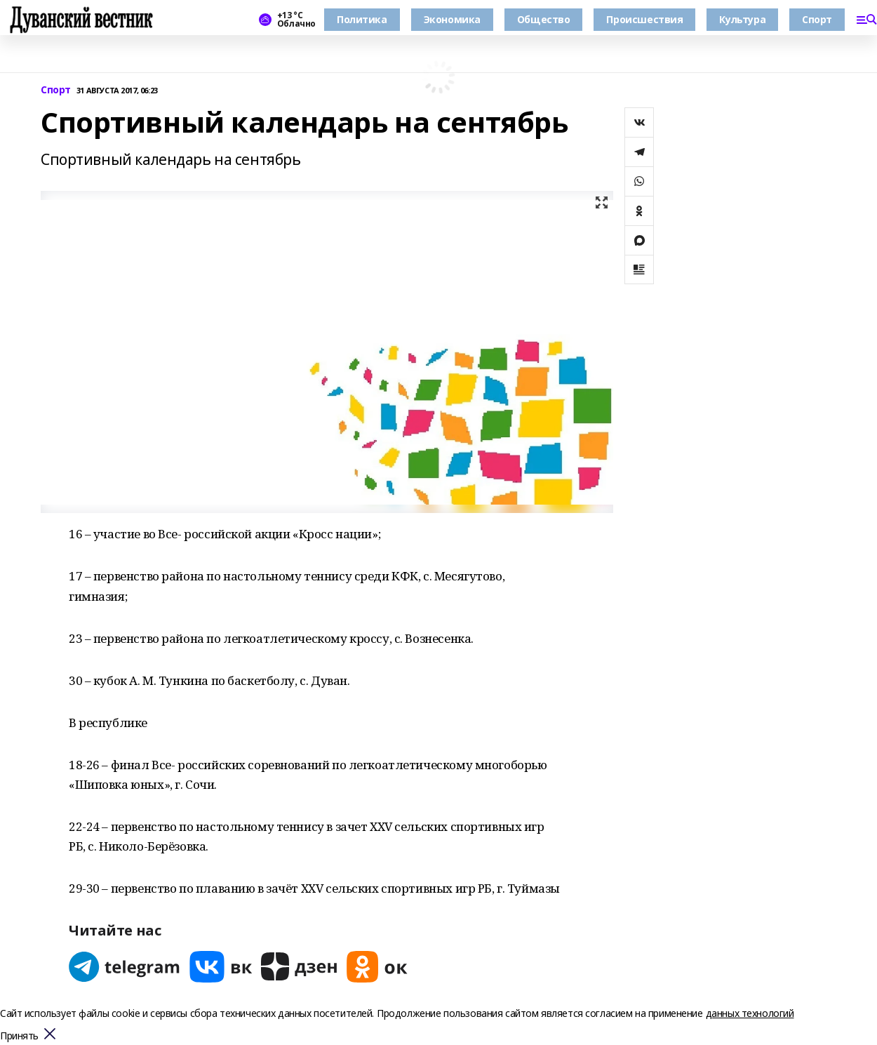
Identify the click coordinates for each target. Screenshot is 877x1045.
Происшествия (644, 19)
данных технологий (750, 1013)
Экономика (452, 19)
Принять (19, 1036)
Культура (742, 19)
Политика (362, 19)
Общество (543, 19)
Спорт (817, 19)
